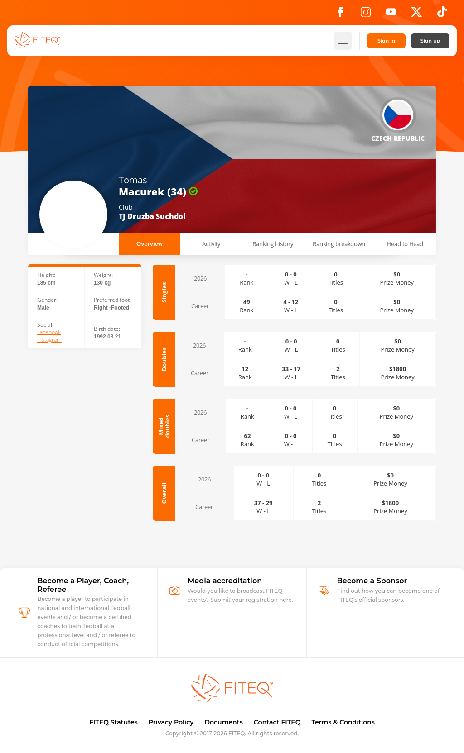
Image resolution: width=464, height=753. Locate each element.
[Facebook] (340, 14)
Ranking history (272, 244)
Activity (211, 244)
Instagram (49, 339)
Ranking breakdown (339, 244)
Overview (149, 243)
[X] (416, 14)
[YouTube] (391, 14)
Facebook (49, 332)
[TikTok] (442, 14)
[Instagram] (365, 14)
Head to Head (405, 244)
